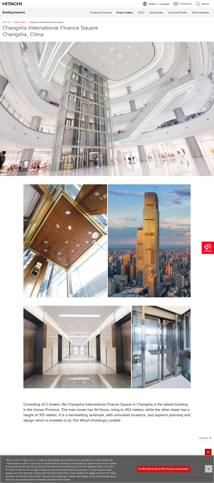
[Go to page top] (208, 452)
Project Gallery (19, 22)
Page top (203, 438)
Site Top (6, 22)
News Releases (200, 12)
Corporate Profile (177, 12)
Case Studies (156, 12)
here (85, 477)
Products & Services (101, 12)
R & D (141, 12)
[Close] (208, 470)
